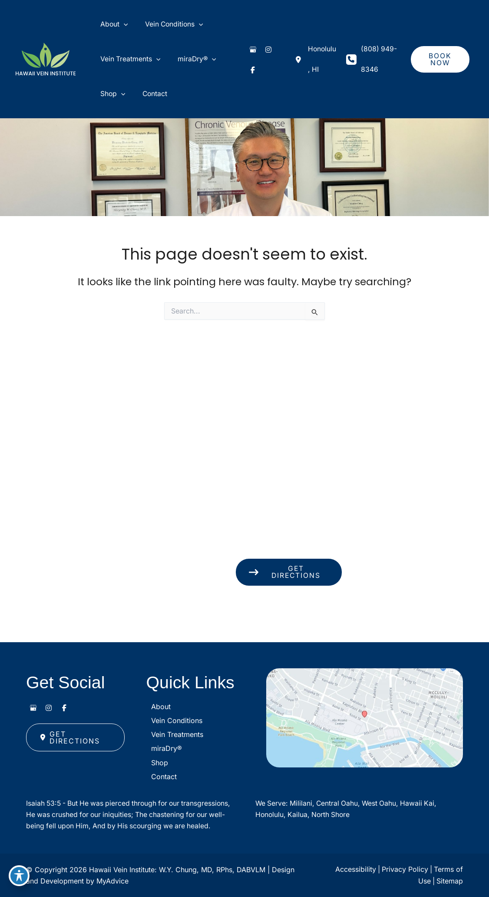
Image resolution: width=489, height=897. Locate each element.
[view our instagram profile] (263, 61)
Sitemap (449, 881)
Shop (154, 743)
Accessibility (354, 869)
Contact (159, 761)
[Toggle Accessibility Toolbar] (19, 877)
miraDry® (161, 725)
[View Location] (311, 68)
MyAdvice (112, 881)
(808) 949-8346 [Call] (376, 68)
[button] (439, 68)
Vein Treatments (172, 708)
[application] (118, 27)
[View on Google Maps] (364, 699)
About (156, 673)
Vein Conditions (172, 690)
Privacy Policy (404, 869)
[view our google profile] (247, 61)
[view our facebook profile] (247, 75)
